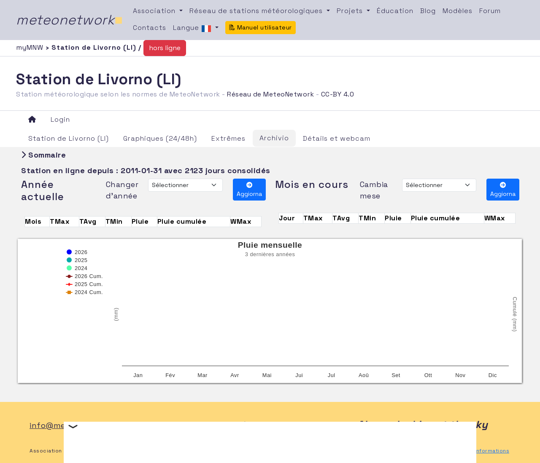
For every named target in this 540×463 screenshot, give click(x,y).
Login (60, 119)
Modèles (457, 10)
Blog (428, 10)
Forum (490, 10)
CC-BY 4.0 (337, 94)
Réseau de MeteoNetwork (270, 94)
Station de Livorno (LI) (68, 138)
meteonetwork (69, 19)
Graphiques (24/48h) (160, 138)
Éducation (395, 10)
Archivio (274, 138)
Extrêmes (228, 138)
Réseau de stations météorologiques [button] (257, 10)
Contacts (149, 27)
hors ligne (165, 47)
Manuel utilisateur (260, 27)
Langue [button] (193, 28)
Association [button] (155, 10)
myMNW (31, 47)
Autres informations (482, 450)
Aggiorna (249, 190)
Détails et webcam (336, 138)
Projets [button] (351, 10)
